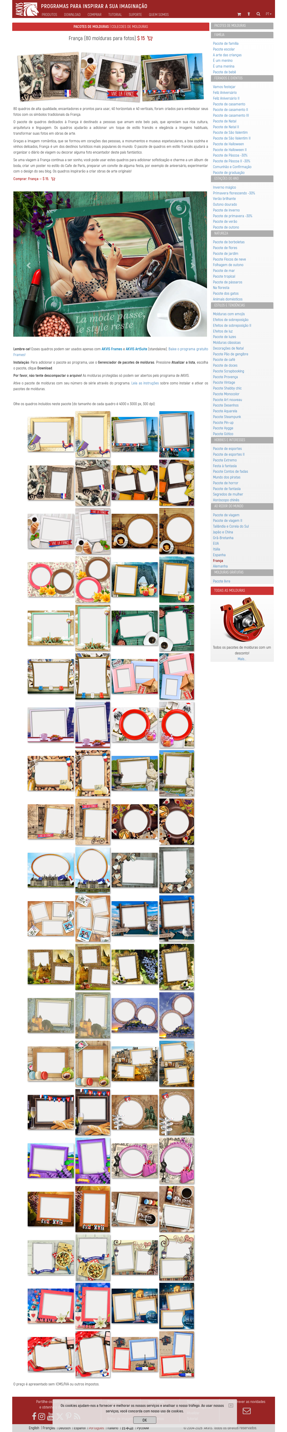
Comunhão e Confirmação (232, 166)
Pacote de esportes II (229, 454)
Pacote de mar (224, 270)
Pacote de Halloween (228, 144)
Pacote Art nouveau (227, 399)
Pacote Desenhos (226, 405)
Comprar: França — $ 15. (31, 178)
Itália (216, 549)
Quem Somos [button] (159, 14)
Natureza (221, 233)
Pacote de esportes (227, 448)
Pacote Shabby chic (227, 388)
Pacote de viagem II (227, 520)
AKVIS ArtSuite (136, 349)
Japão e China (223, 532)
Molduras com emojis (229, 314)
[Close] (230, 1405)
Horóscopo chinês (226, 500)
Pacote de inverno (226, 210)
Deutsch (65, 1428)
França (218, 560)
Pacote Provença (225, 376)
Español (80, 1428)
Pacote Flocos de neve (229, 259)
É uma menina (223, 66)
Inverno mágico (224, 187)
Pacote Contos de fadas (230, 471)
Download (72, 14)
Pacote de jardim (225, 253)
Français (49, 1428)
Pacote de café (224, 359)
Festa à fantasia (225, 465)
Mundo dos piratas (226, 477)
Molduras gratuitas (228, 572)
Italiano (112, 1428)
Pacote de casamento (229, 104)
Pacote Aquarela (225, 411)
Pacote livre (221, 581)
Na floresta (221, 287)
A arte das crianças (227, 55)
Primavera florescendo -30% (234, 193)
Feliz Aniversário (225, 92)
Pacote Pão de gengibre (230, 354)
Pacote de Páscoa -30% (230, 155)
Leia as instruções (145, 383)
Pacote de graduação (229, 172)
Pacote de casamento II (230, 109)
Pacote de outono (226, 227)
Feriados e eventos (228, 78)
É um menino (223, 60)
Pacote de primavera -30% (232, 216)
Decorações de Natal (228, 348)
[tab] (242, 26)
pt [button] (269, 14)
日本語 (127, 1428)
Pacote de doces (225, 365)
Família (219, 35)
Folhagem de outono (228, 264)
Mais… (242, 659)
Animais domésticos (228, 299)
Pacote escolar (224, 49)
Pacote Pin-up (223, 422)
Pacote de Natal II (226, 127)
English (34, 1428)
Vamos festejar (224, 86)
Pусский (143, 1428)
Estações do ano (226, 178)
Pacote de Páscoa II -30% (231, 161)
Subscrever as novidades (247, 1407)
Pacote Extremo (225, 460)
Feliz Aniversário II (226, 98)
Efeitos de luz (223, 331)
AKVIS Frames (112, 349)
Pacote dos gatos (226, 293)
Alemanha (220, 566)
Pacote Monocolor (226, 394)
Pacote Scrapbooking (228, 371)
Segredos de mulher (228, 494)
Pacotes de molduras (230, 25)
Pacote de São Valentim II (232, 138)
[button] (28, 264)
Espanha (219, 555)
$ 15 (140, 39)
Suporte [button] (135, 14)
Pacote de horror (225, 483)
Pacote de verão (225, 221)
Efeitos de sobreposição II (232, 325)
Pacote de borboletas (229, 242)
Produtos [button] (49, 14)
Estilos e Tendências (229, 305)
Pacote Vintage (224, 382)
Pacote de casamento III (231, 115)
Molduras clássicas (227, 342)
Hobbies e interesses (229, 440)
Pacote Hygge (223, 428)
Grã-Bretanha (223, 537)
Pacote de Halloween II (230, 149)
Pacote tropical (224, 276)
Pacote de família (226, 43)
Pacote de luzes (224, 336)
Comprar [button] (94, 14)
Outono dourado (225, 204)
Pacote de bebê (224, 72)
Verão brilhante (224, 198)
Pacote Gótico (223, 433)
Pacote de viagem (226, 515)
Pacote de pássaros (227, 282)
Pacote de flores (225, 247)
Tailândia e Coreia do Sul (231, 526)
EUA (216, 543)
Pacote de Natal (224, 121)
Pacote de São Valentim (230, 132)
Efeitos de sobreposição (231, 319)
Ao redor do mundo (228, 506)
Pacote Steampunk (227, 416)
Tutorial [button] (115, 14)
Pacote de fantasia (227, 488)
